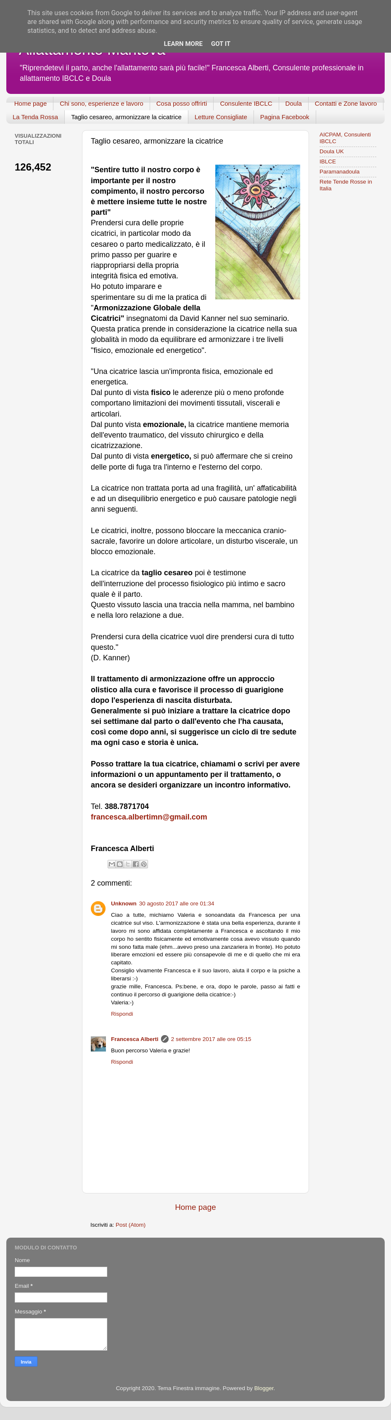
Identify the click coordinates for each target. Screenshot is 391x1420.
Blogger (264, 1388)
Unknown (124, 903)
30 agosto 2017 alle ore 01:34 (176, 903)
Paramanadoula (339, 171)
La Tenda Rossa (35, 116)
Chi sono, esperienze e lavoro (101, 103)
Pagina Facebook (284, 116)
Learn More (183, 44)
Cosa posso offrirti (181, 103)
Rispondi (122, 1014)
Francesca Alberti (135, 1039)
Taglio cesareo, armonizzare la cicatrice (126, 116)
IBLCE (328, 161)
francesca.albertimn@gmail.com (149, 817)
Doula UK (332, 151)
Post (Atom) (130, 1225)
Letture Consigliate (221, 116)
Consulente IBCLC (246, 103)
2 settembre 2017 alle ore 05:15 (211, 1039)
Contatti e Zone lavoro (346, 103)
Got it (220, 44)
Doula (293, 103)
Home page (30, 103)
